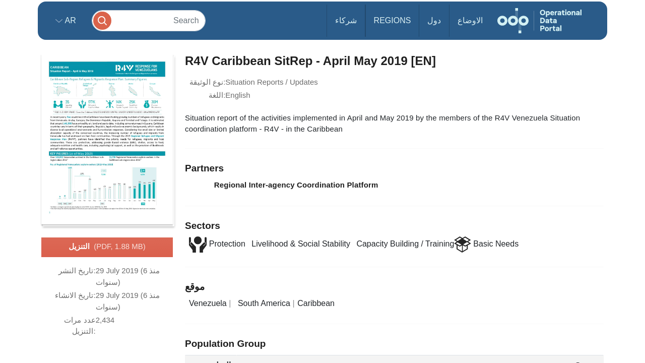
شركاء (346, 20)
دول (434, 20)
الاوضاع (470, 20)
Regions (392, 20)
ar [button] (69, 20)
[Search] (149, 20)
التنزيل (107, 247)
